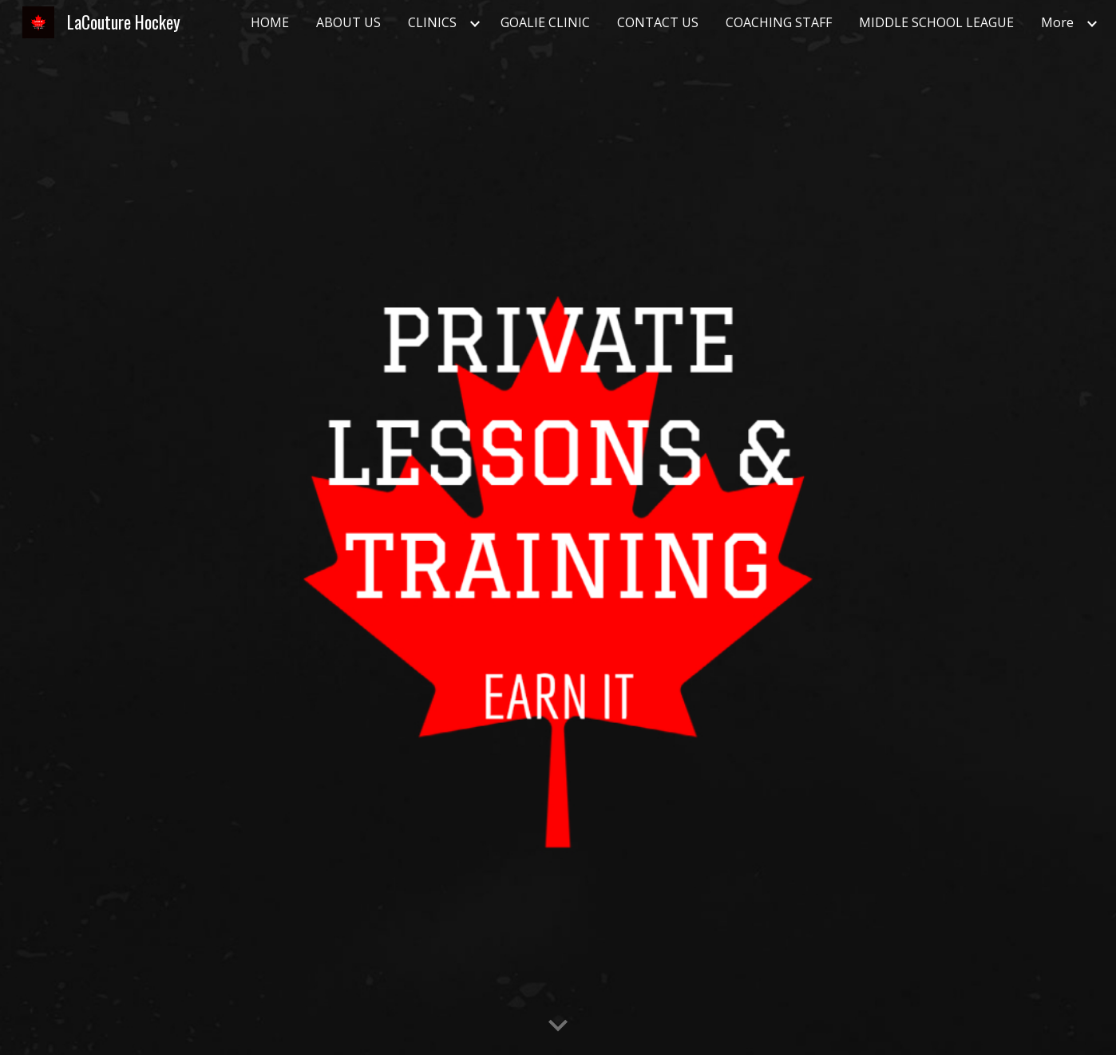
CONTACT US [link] (657, 22)
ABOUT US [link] (348, 22)
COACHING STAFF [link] (779, 22)
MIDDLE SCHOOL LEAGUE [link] (936, 22)
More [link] (1057, 22)
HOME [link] (270, 22)
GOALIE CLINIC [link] (545, 22)
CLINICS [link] (432, 22)
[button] (558, 1026)
